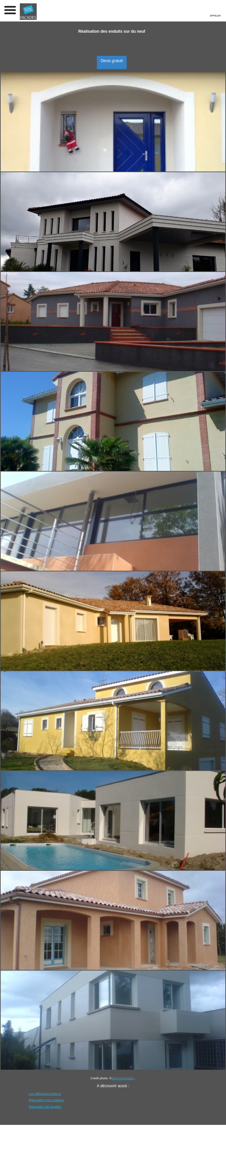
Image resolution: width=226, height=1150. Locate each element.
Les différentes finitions (45, 1093)
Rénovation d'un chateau (46, 1100)
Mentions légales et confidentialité (95, 1140)
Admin (133, 1140)
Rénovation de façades (45, 1106)
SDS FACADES (123, 1078)
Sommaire (151, 1140)
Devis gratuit (116, 60)
